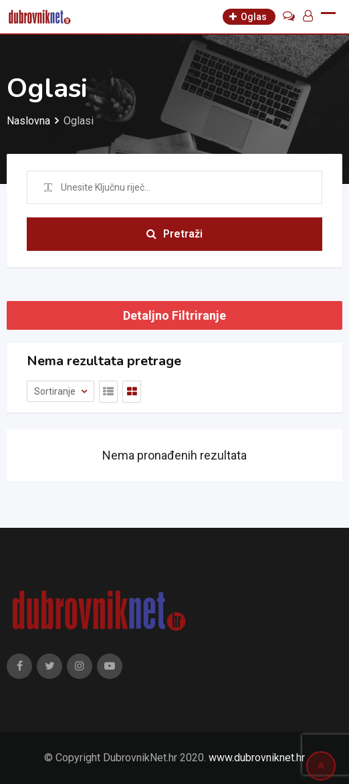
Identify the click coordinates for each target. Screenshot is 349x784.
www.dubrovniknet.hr (257, 757)
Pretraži (174, 233)
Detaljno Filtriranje (174, 315)
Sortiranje (56, 391)
